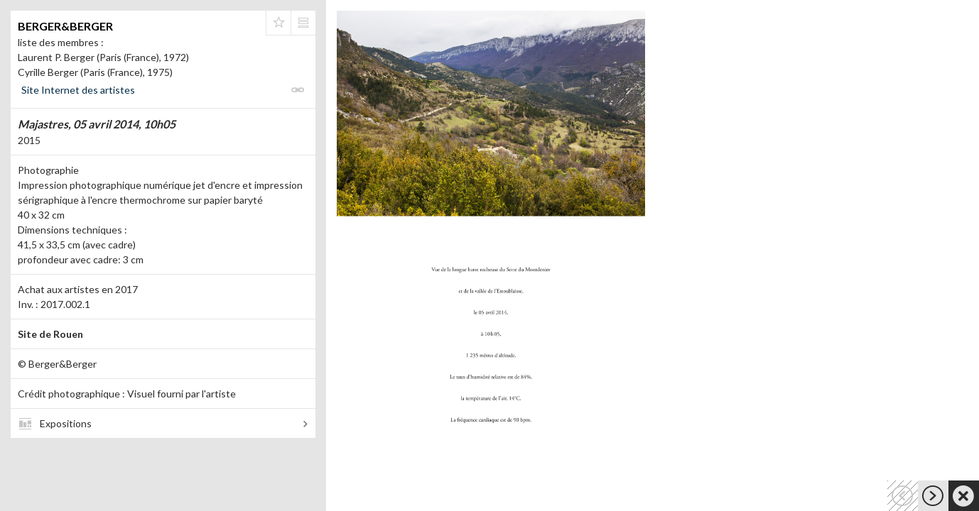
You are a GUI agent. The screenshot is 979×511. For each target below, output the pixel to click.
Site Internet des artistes (78, 90)
